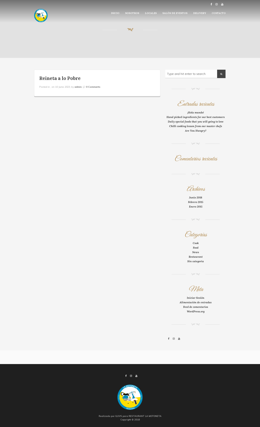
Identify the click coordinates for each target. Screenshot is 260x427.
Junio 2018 (195, 197)
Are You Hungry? (195, 130)
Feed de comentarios (195, 307)
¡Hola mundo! (195, 112)
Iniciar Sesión (195, 297)
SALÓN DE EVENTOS (175, 13)
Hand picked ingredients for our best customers (195, 117)
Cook (196, 243)
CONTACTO (219, 13)
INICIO (115, 13)
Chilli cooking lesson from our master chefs (195, 126)
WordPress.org (196, 311)
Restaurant (196, 256)
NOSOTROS (132, 13)
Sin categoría (195, 261)
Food (195, 247)
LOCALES (151, 13)
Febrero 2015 (195, 202)
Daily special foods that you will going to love (196, 121)
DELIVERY (199, 13)
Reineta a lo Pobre (60, 78)
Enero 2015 (195, 206)
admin (78, 86)
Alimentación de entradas (196, 302)
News (195, 252)
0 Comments (93, 86)
